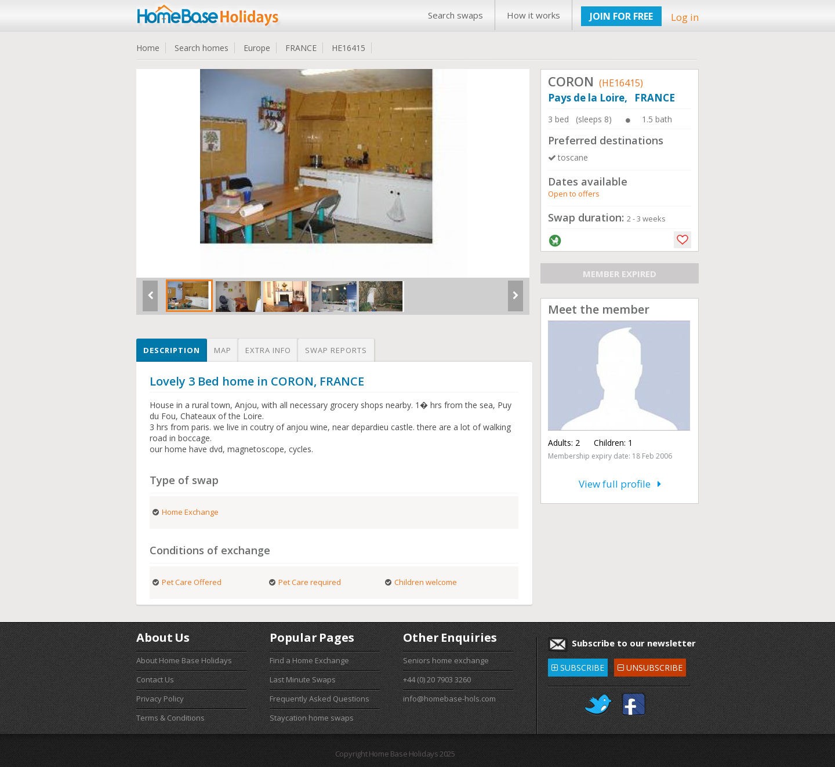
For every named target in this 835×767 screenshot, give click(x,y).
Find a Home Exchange (309, 660)
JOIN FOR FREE (621, 16)
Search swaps (455, 15)
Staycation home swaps (312, 718)
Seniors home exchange (446, 660)
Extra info (268, 350)
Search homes (201, 47)
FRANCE (301, 47)
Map (222, 350)
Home (147, 47)
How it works (533, 15)
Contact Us (155, 679)
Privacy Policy (160, 698)
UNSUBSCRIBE (650, 666)
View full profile (620, 483)
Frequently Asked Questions (319, 698)
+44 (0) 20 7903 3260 (437, 679)
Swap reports (336, 350)
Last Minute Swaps (303, 679)
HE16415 (348, 47)
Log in (685, 17)
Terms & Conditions (170, 718)
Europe (257, 47)
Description (171, 350)
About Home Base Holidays (184, 660)
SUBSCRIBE (578, 666)
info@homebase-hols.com (449, 698)
